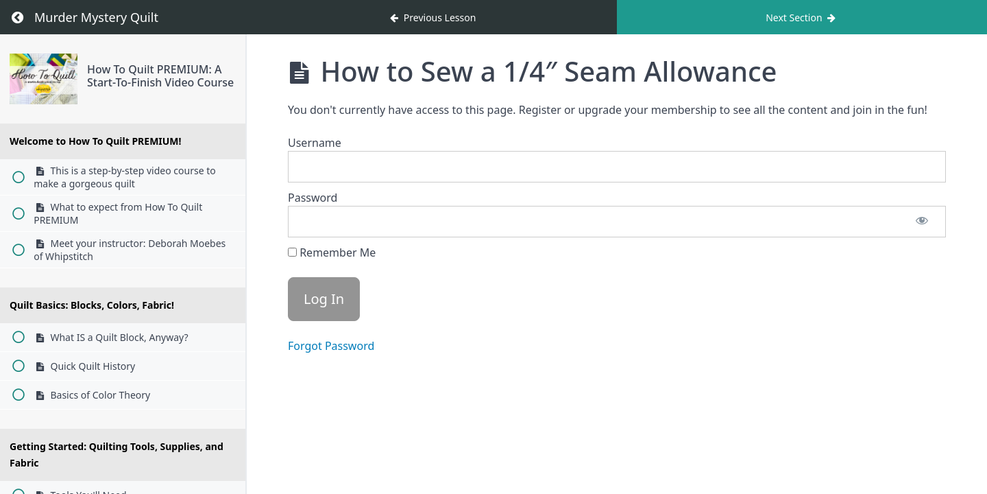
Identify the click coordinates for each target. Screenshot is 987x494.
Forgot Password (331, 345)
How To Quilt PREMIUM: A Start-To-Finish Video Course (160, 76)
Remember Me (332, 252)
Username (314, 142)
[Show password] (922, 221)
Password (312, 197)
